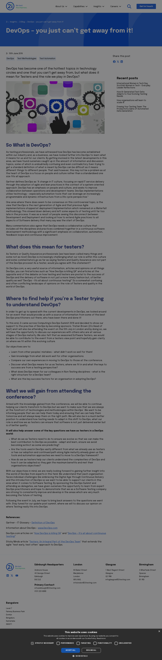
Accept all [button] (71, 650)
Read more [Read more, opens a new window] (101, 638)
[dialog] (81, 644)
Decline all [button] (91, 650)
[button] (80, 656)
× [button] (159, 631)
